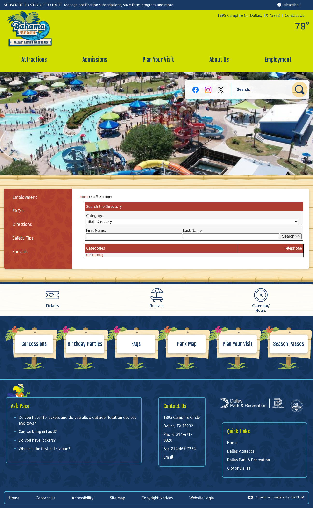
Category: (94, 215)
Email (168, 457)
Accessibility (82, 498)
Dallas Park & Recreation (248, 460)
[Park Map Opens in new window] (181, 344)
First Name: (96, 230)
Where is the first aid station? (44, 448)
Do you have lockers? (37, 440)
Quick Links (238, 431)
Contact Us (294, 15)
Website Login (201, 498)
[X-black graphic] (220, 90)
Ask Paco (20, 406)
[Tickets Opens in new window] (52, 298)
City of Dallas (238, 468)
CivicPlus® (297, 497)
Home (84, 196)
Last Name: (192, 230)
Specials (20, 251)
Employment (24, 197)
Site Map (117, 498)
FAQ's (18, 210)
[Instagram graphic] (208, 90)
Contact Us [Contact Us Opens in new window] (45, 498)
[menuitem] (34, 59)
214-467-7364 (183, 448)
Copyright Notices (157, 498)
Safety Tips (23, 238)
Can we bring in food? (38, 431)
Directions (22, 224)
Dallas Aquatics (241, 451)
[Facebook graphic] (195, 90)
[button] (299, 89)
